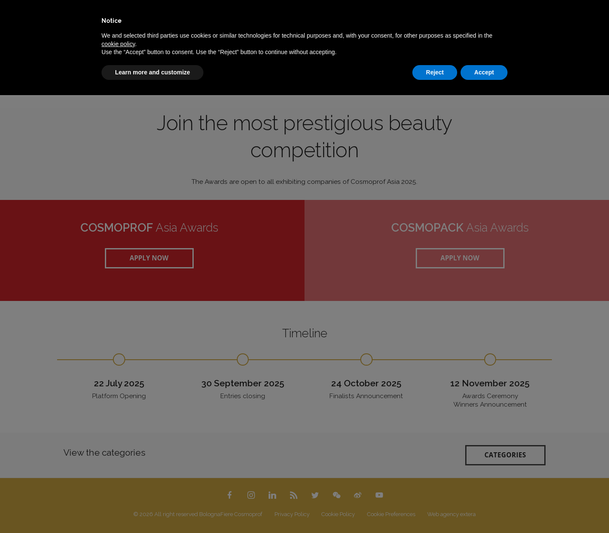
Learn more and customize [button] (152, 72)
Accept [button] (484, 72)
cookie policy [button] (118, 44)
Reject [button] (435, 72)
